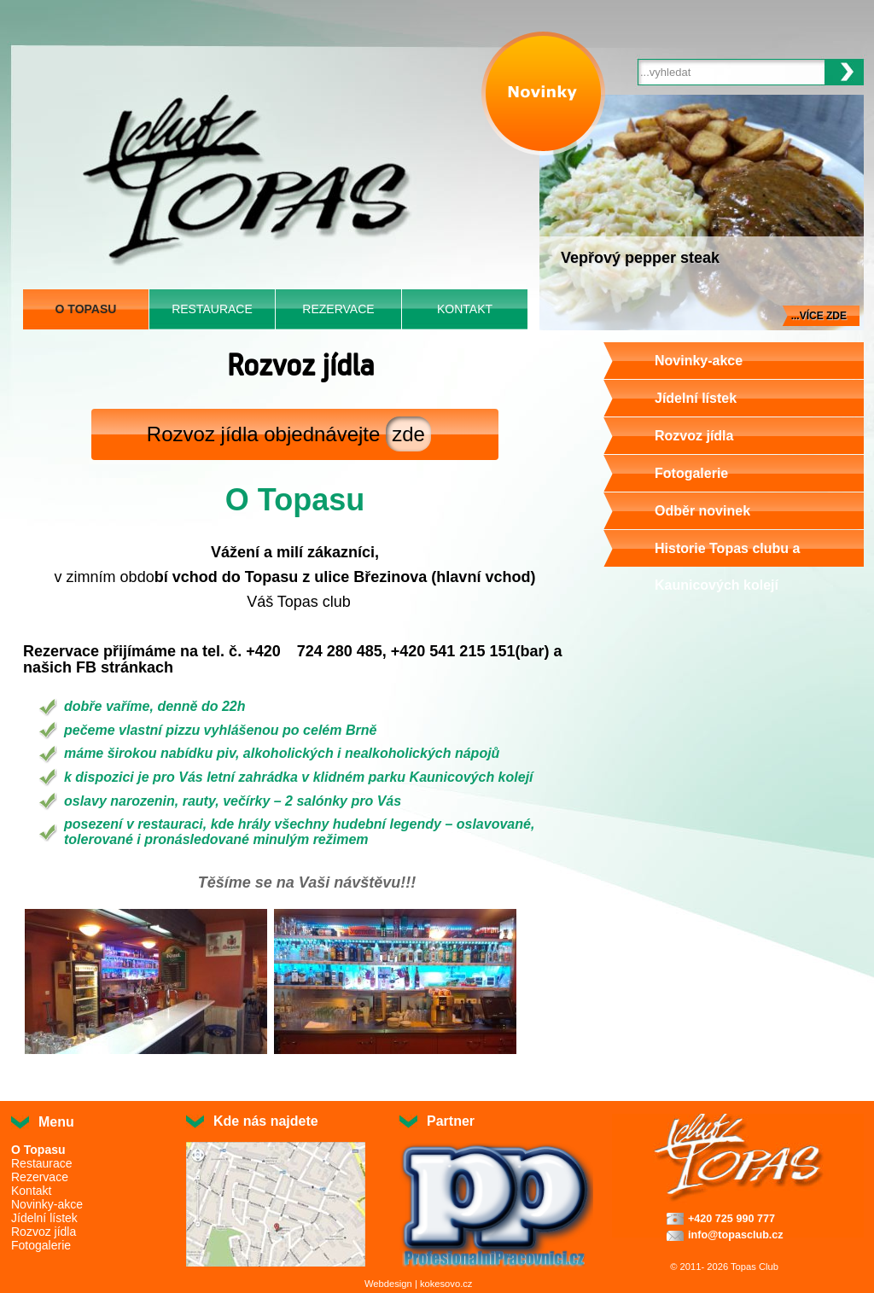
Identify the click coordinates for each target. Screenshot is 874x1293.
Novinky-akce (699, 360)
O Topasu (86, 309)
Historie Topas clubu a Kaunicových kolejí (727, 566)
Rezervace (338, 309)
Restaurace (212, 309)
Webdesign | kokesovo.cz (418, 1283)
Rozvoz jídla (694, 435)
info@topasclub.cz (736, 1235)
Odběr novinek (702, 511)
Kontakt (464, 309)
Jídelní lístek (696, 398)
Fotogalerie (691, 473)
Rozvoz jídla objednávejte (289, 433)
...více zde (819, 316)
